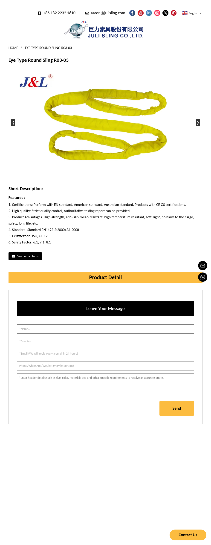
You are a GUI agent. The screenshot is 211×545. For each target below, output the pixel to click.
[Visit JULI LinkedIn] (149, 13)
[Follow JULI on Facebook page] (132, 13)
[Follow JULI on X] (165, 13)
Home (13, 48)
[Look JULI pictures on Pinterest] (173, 13)
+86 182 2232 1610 (59, 12)
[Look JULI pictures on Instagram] (157, 13)
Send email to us (28, 256)
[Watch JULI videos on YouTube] (140, 13)
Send (177, 408)
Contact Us (188, 534)
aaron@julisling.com (108, 12)
